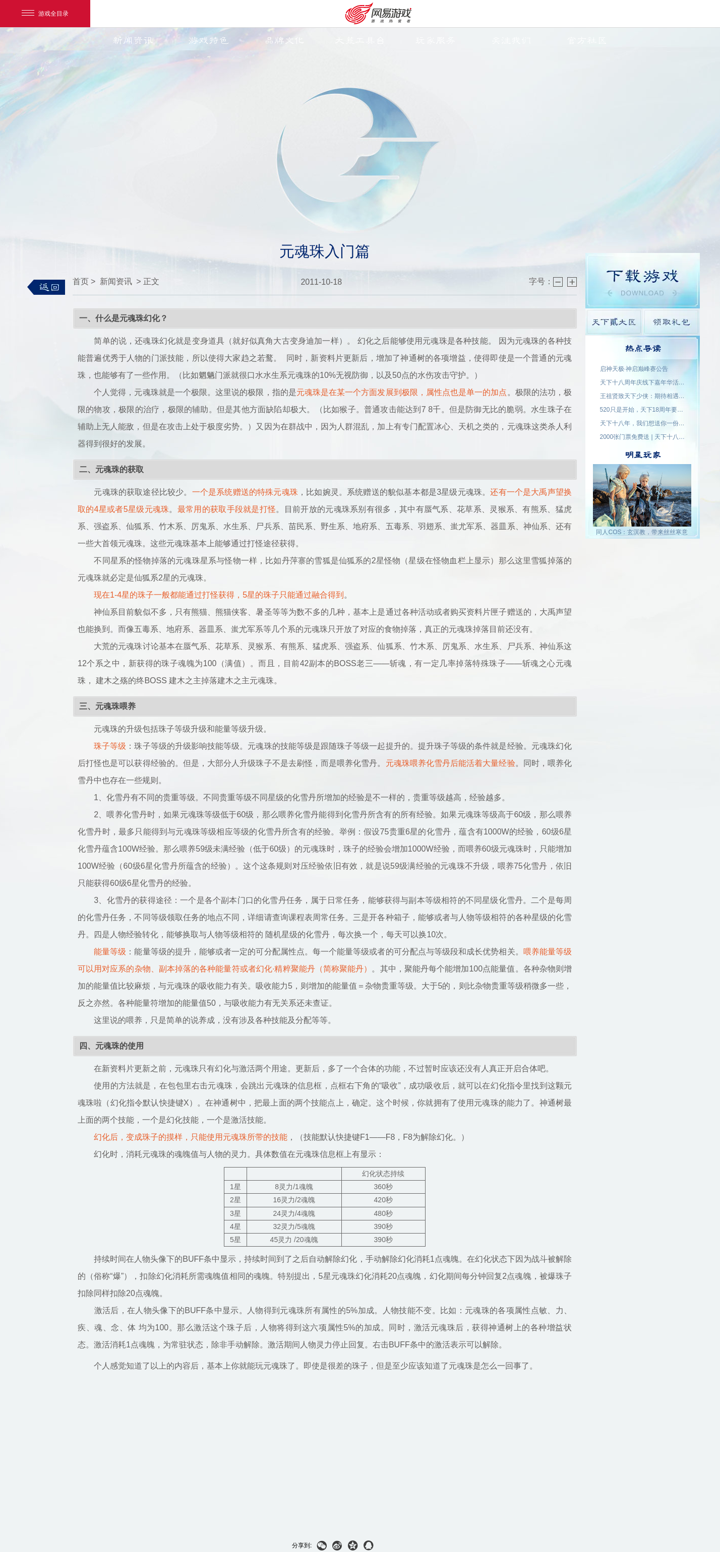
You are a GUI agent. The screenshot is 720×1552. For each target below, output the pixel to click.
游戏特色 (209, 40)
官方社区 (587, 40)
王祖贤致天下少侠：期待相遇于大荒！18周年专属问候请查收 (643, 396)
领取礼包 (671, 321)
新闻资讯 (133, 40)
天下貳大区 (613, 321)
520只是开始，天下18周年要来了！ (643, 409)
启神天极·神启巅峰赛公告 (634, 368)
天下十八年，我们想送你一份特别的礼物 (643, 423)
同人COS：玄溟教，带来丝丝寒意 (642, 532)
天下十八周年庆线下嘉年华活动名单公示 (643, 382)
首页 (81, 281)
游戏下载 (642, 280)
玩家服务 (435, 40)
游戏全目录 (45, 13)
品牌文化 (284, 40)
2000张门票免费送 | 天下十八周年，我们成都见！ (643, 436)
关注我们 (511, 40)
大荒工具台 (360, 40)
